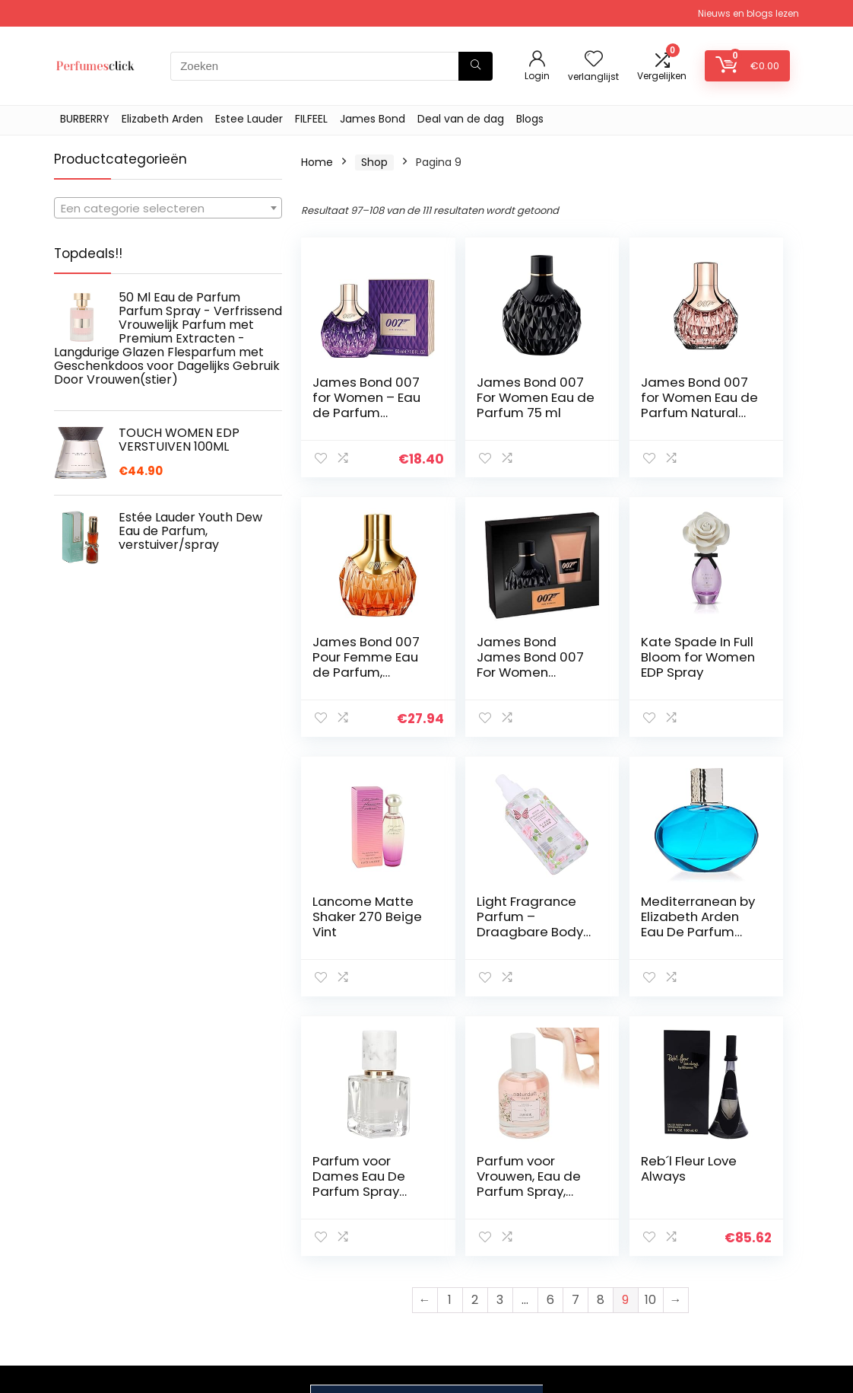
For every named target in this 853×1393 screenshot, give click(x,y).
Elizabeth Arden (162, 118)
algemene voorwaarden (721, 1246)
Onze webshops (608, 1303)
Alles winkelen (602, 1260)
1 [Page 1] (450, 1040)
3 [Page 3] (499, 1040)
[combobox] (168, 207)
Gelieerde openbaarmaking (732, 1281)
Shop (374, 162)
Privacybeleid (721, 1218)
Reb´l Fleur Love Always (731, 909)
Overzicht (591, 1239)
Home (317, 162)
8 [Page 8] (600, 1040)
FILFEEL (311, 118)
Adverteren (595, 1324)
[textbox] (168, 208)
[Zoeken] (475, 66)
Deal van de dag (460, 118)
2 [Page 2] (474, 1040)
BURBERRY (84, 118)
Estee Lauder (249, 118)
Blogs (530, 118)
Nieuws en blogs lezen (748, 13)
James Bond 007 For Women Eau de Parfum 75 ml (479, 412)
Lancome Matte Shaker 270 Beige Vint (601, 664)
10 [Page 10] (650, 1040)
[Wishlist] (594, 59)
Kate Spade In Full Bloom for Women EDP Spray (477, 664)
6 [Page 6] (550, 1040)
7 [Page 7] (575, 1040)
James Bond (372, 118)
